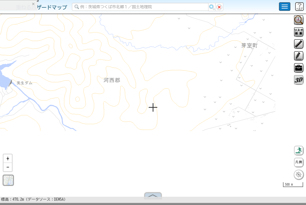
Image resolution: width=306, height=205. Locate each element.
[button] (7, 161)
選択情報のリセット (60, 112)
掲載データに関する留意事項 (31, 97)
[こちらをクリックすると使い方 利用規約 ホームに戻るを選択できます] (284, 6)
